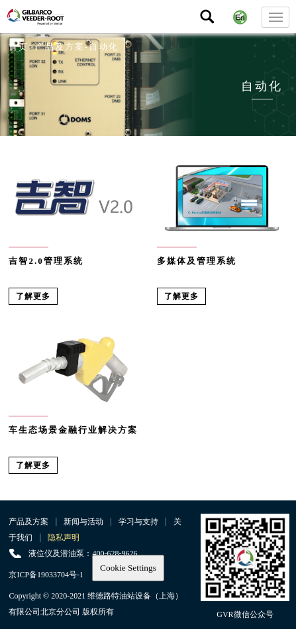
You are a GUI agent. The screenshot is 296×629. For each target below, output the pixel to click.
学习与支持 (138, 521)
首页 (18, 47)
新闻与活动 (83, 521)
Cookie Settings (128, 568)
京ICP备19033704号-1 (46, 574)
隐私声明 (63, 537)
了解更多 (33, 296)
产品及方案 (28, 521)
